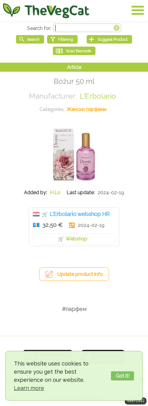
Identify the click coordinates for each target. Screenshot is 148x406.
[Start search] (30, 39)
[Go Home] (46, 10)
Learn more (29, 388)
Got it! (122, 376)
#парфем (74, 309)
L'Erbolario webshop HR (80, 214)
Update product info (80, 274)
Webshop (76, 239)
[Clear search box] (117, 27)
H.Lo (55, 192)
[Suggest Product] (109, 39)
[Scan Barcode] (74, 51)
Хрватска (36, 214)
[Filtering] (62, 39)
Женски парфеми (86, 109)
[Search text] (87, 28)
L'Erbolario (98, 96)
